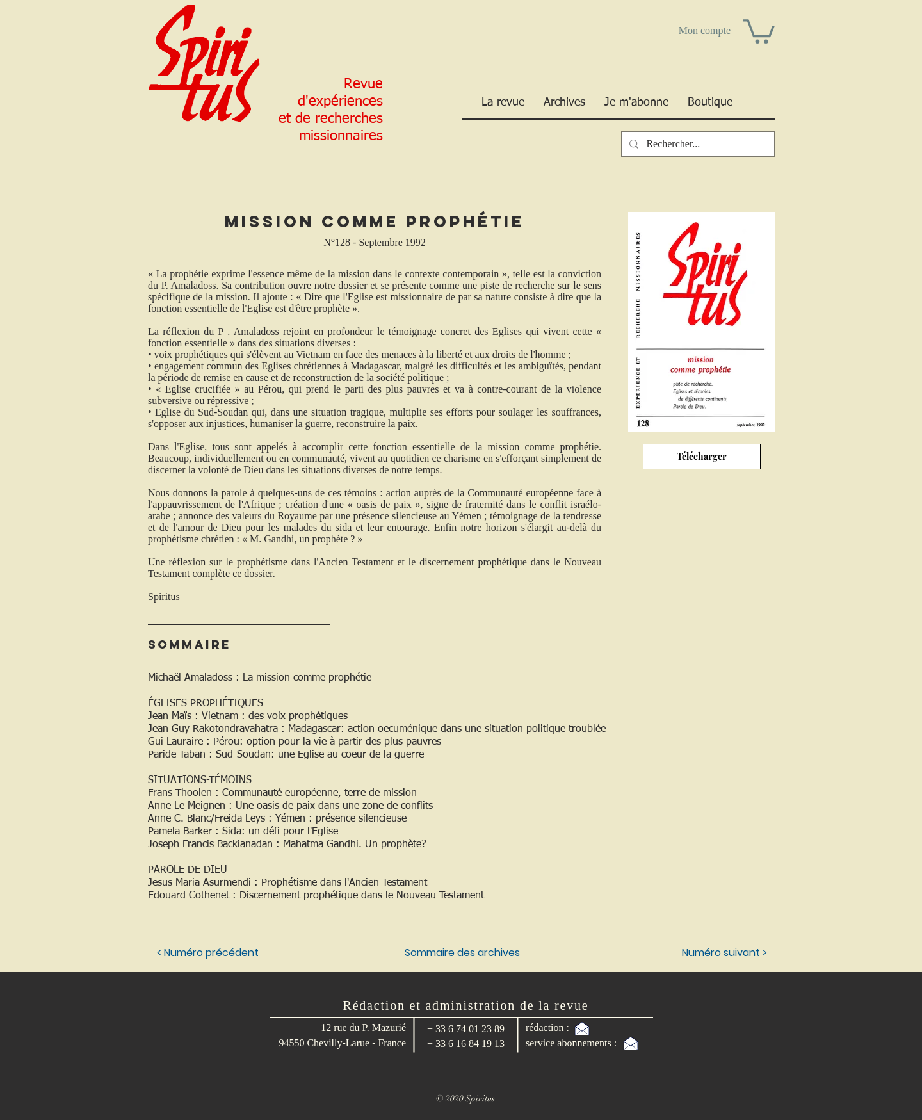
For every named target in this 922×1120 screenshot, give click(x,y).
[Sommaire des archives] (462, 953)
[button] (759, 30)
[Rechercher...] (696, 144)
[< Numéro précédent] (209, 953)
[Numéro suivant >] (700, 953)
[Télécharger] (702, 456)
